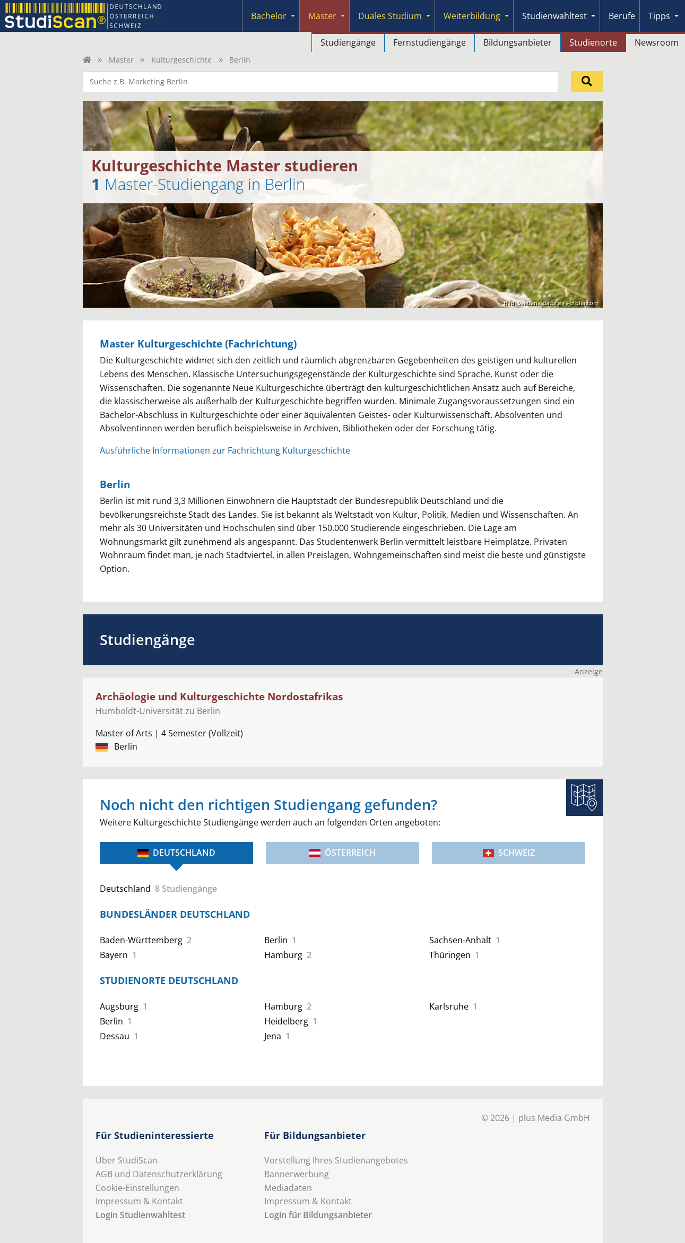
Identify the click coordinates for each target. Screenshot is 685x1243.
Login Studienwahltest (140, 1215)
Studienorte (593, 42)
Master (322, 16)
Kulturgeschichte (181, 60)
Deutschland (176, 852)
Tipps (659, 16)
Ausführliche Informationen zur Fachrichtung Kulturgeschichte (225, 450)
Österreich (342, 852)
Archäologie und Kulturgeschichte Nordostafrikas (219, 696)
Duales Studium (390, 16)
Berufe (622, 16)
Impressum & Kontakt (139, 1201)
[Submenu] (293, 16)
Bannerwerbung (296, 1174)
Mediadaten (288, 1188)
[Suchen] (587, 81)
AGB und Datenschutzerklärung (159, 1174)
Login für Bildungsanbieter (318, 1215)
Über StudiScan (127, 1160)
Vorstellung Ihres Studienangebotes (336, 1160)
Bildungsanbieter (517, 42)
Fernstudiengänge (429, 42)
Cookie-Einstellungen (137, 1188)
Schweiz (509, 852)
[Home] (87, 60)
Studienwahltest (554, 16)
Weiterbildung (472, 16)
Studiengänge (348, 42)
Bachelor (269, 16)
